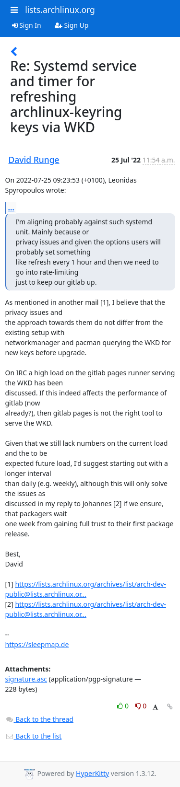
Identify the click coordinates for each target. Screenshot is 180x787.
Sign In (26, 25)
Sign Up (72, 25)
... (11, 207)
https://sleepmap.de (37, 644)
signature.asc (26, 678)
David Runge (34, 159)
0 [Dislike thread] (141, 705)
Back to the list (33, 736)
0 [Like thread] (123, 705)
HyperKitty (92, 773)
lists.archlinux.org (60, 9)
